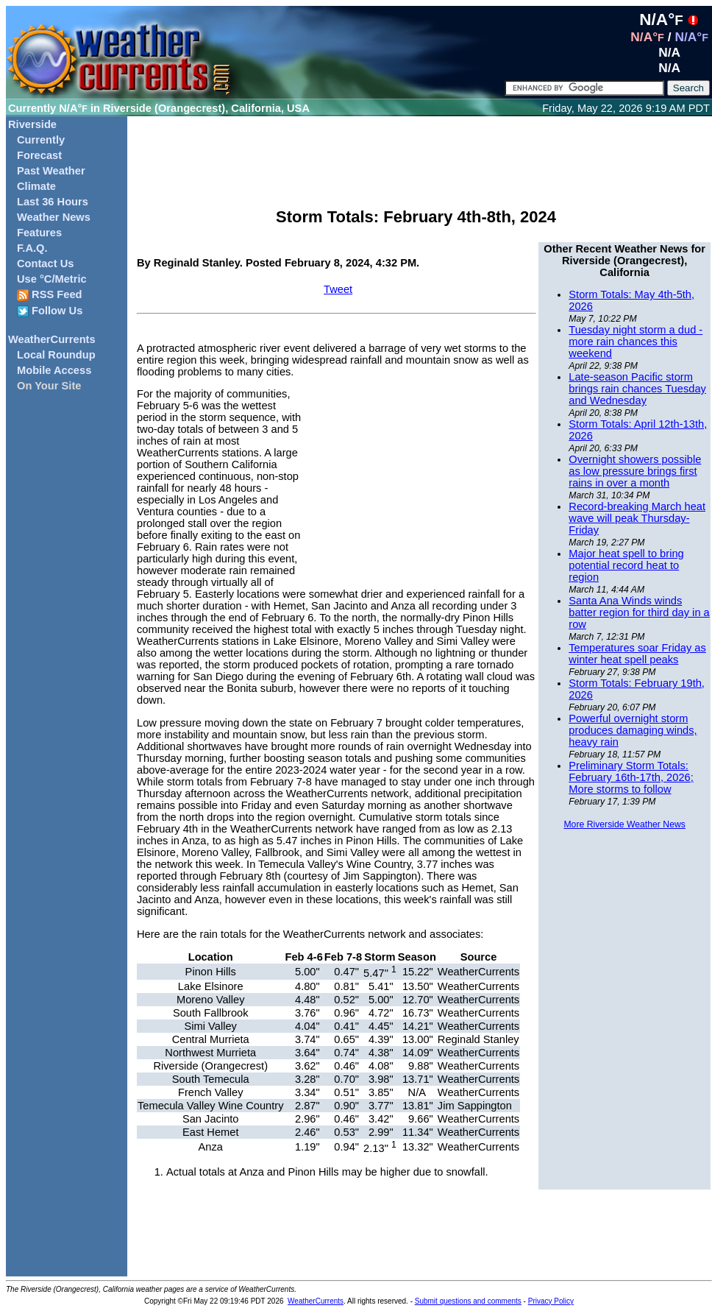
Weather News (53, 217)
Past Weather (51, 171)
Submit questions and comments (468, 1301)
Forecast (39, 155)
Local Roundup (56, 355)
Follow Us (49, 311)
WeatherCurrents (52, 339)
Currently (41, 140)
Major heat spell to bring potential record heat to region (626, 565)
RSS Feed (49, 295)
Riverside (32, 124)
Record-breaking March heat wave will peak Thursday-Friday (637, 518)
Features (39, 232)
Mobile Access (54, 370)
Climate (36, 186)
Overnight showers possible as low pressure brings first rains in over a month (635, 471)
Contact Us (45, 263)
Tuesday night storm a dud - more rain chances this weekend (635, 341)
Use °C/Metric (52, 279)
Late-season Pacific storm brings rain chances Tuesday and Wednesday (637, 388)
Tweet (338, 289)
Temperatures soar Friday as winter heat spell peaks (637, 653)
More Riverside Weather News (624, 824)
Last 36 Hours (52, 202)
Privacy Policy (551, 1301)
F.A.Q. (32, 248)
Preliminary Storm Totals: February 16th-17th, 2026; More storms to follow (631, 777)
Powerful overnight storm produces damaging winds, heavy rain (633, 730)
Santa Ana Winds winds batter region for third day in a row (639, 612)
